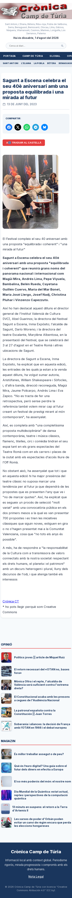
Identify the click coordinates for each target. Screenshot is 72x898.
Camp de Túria (32, 56)
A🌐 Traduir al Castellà (23, 142)
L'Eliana (26, 63)
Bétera (51, 63)
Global (55, 56)
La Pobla (39, 63)
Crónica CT (11, 601)
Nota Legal (36, 876)
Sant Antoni (10, 63)
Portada (9, 56)
